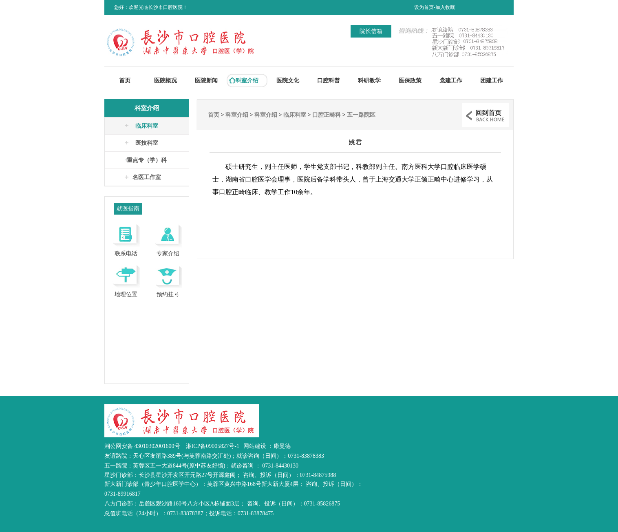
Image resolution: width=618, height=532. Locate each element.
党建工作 (450, 81)
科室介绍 (247, 81)
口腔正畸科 (326, 115)
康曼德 (282, 446)
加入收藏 (445, 7)
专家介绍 (168, 239)
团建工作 (491, 81)
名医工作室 (146, 177)
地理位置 (126, 279)
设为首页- (424, 7)
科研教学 (369, 81)
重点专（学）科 (147, 160)
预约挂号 (168, 279)
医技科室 (146, 143)
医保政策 (410, 81)
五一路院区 (361, 115)
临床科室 (146, 126)
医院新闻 (206, 81)
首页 (124, 81)
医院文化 (287, 81)
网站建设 (255, 446)
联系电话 (126, 239)
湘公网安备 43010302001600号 (142, 446)
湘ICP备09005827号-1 (212, 446)
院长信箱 (371, 31)
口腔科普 (328, 81)
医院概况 (165, 81)
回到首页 (488, 112)
